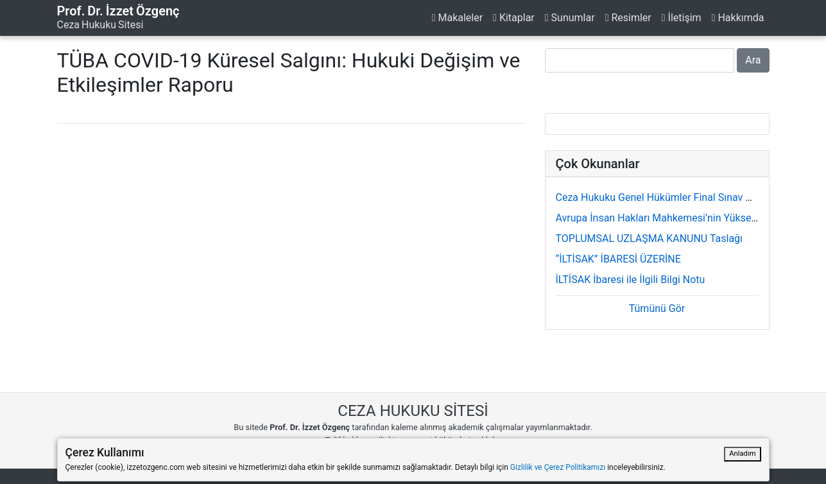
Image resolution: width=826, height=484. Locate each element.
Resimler (628, 18)
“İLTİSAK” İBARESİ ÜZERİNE (618, 259)
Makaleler (457, 18)
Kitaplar (514, 18)
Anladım (742, 453)
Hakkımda (738, 18)
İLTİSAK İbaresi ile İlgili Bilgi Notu (630, 279)
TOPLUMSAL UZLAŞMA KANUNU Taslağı (649, 238)
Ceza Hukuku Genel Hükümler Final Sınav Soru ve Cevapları (690, 197)
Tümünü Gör (657, 308)
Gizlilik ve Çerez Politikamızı (557, 467)
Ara (753, 60)
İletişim (681, 18)
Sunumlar (570, 18)
